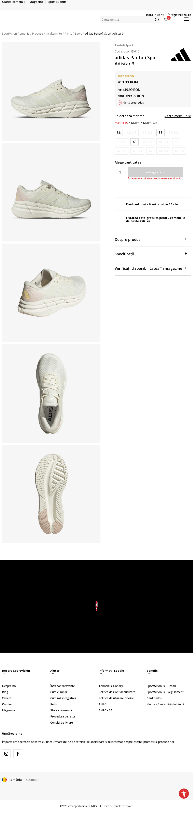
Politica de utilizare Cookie (116, 698)
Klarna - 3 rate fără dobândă (165, 704)
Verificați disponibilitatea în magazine (151, 268)
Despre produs (151, 239)
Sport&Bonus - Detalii (161, 686)
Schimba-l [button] (32, 780)
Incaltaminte (54, 33)
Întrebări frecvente (62, 686)
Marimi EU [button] (121, 122)
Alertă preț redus (133, 102)
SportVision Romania (15, 33)
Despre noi (9, 686)
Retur (54, 704)
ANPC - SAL (106, 710)
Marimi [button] (135, 122)
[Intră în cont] (166, 19)
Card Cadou (154, 698)
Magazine (8, 710)
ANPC (102, 704)
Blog (5, 692)
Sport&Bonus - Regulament (165, 692)
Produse (37, 33)
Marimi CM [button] (150, 122)
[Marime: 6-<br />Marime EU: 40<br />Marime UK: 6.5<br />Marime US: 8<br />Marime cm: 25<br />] (134, 141)
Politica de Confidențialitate (117, 692)
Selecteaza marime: (130, 116)
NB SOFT (96, 806)
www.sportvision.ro (79, 806)
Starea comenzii (61, 710)
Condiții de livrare (61, 722)
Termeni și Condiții (111, 686)
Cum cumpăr (58, 692)
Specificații (151, 253)
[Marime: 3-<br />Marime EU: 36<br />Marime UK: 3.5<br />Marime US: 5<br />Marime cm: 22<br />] (119, 132)
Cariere (6, 698)
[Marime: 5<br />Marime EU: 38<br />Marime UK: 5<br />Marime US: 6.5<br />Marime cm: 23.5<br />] (160, 132)
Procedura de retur (62, 716)
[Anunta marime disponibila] (132, 132)
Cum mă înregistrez (63, 698)
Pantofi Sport (73, 33)
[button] (130, 19)
